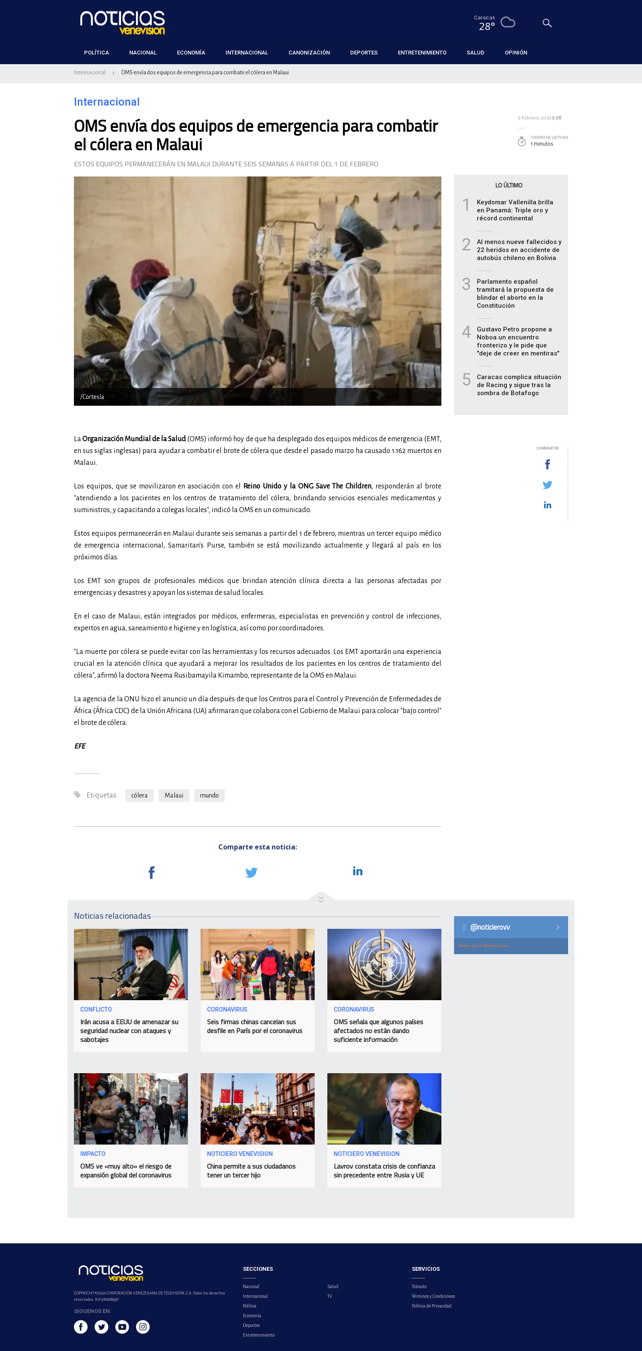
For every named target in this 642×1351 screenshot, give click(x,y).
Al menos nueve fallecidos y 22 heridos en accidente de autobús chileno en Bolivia (519, 250)
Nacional (251, 1286)
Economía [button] (191, 52)
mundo (209, 795)
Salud (332, 1286)
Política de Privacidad (432, 1305)
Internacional (90, 72)
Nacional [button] (143, 52)
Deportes (251, 1325)
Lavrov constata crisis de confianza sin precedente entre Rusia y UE (384, 1170)
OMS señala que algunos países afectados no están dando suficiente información (378, 1030)
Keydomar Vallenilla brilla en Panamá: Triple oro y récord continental (515, 210)
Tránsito (419, 1286)
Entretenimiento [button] (422, 52)
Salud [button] (475, 52)
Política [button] (96, 52)
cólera (139, 795)
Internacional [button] (247, 52)
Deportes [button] (364, 52)
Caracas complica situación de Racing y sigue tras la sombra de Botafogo (519, 385)
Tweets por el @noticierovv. (483, 945)
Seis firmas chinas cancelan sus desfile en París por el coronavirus (254, 1026)
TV (329, 1296)
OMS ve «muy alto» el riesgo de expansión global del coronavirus (125, 1170)
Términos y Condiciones (433, 1296)
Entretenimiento (259, 1334)
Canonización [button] (309, 52)
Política (249, 1305)
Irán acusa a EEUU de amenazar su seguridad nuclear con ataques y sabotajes (129, 1030)
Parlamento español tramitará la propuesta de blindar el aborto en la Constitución (515, 293)
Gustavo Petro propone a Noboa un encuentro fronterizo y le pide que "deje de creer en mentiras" (518, 341)
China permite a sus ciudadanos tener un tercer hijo (251, 1170)
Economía (252, 1315)
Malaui (174, 795)
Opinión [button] (516, 52)
